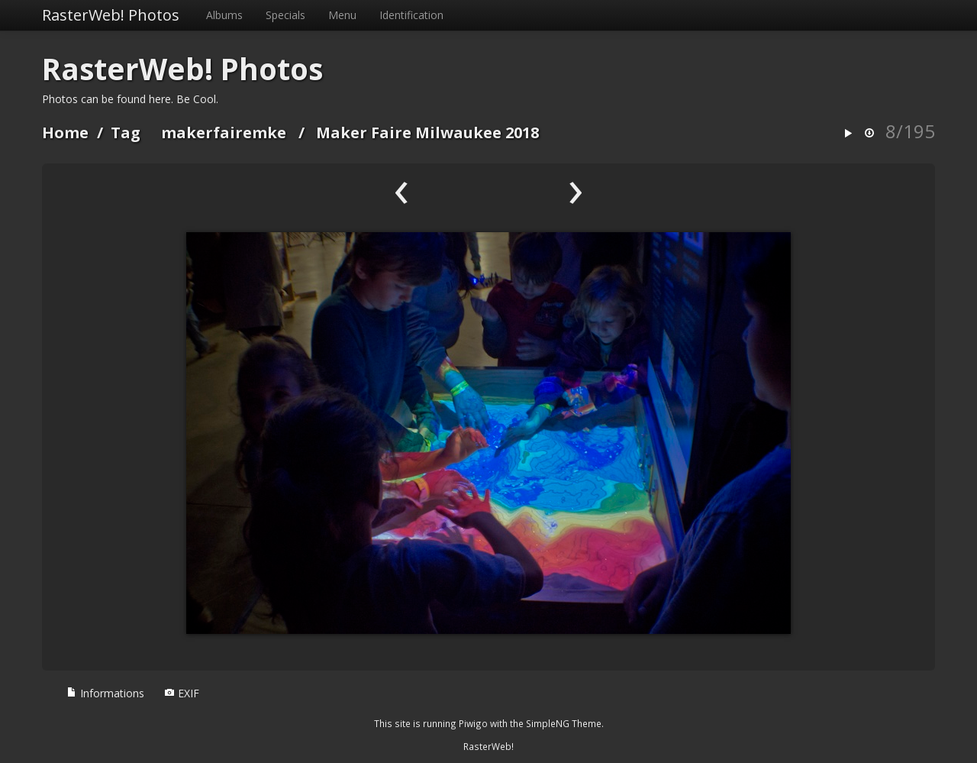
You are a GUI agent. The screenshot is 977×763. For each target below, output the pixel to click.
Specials (285, 15)
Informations (105, 693)
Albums (224, 15)
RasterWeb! (488, 746)
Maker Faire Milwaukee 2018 (427, 132)
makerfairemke (223, 132)
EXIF (181, 693)
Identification (411, 15)
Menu (342, 15)
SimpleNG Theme (563, 723)
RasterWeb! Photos (110, 15)
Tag (125, 132)
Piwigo (473, 723)
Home (65, 132)
